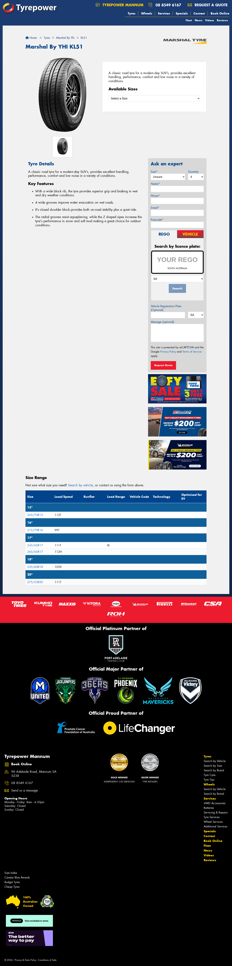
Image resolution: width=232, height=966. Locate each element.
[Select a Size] (154, 98)
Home (31, 38)
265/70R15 (35, 515)
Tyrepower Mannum (119, 5)
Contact (199, 13)
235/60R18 (35, 567)
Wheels (146, 13)
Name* (155, 184)
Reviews (222, 20)
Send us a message (24, 790)
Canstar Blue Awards (17, 877)
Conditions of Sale (47, 960)
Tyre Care (209, 775)
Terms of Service (192, 351)
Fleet (189, 20)
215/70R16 (35, 530)
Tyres (131, 13)
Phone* (155, 196)
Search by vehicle (80, 485)
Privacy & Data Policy (25, 960)
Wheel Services (213, 822)
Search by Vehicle (215, 761)
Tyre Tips (209, 780)
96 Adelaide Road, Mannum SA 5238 (33, 774)
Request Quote (163, 365)
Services (164, 13)
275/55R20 (35, 582)
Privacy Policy (168, 351)
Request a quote (208, 5)
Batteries (209, 808)
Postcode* (157, 220)
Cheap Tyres (11, 887)
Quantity (193, 172)
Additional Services (215, 826)
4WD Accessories (214, 803)
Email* (155, 208)
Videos (209, 20)
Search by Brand (214, 770)
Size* (154, 172)
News (198, 20)
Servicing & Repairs (216, 812)
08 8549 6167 (168, 5)
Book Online (220, 13)
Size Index (10, 873)
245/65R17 (35, 545)
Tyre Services (212, 817)
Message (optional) (162, 322)
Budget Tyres (12, 882)
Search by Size (213, 766)
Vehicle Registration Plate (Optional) (166, 308)
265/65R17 (35, 552)
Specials (182, 13)
